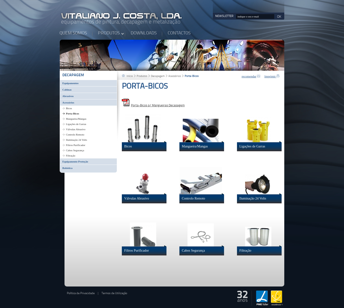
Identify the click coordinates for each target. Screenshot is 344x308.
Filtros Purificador (75, 145)
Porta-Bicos (72, 113)
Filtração (70, 155)
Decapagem (73, 75)
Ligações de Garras (76, 124)
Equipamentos (70, 83)
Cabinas (67, 89)
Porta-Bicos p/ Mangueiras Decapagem (158, 105)
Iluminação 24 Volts (76, 139)
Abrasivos (68, 96)
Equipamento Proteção (75, 161)
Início (130, 76)
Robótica (67, 168)
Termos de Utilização (114, 293)
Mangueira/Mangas (76, 118)
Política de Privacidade (81, 293)
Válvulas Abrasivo (76, 129)
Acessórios (68, 102)
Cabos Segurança (75, 150)
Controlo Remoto (75, 134)
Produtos (142, 76)
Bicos (69, 108)
